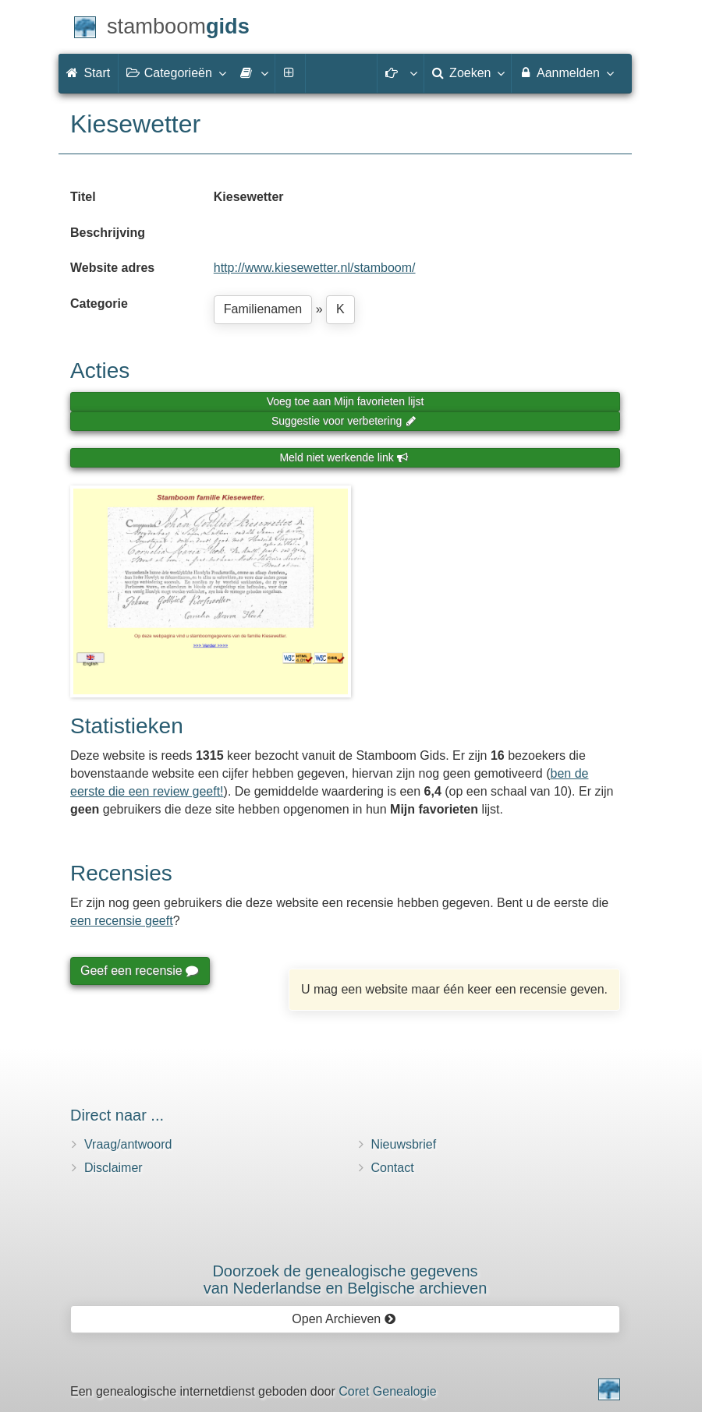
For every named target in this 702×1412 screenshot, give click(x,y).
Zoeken (468, 72)
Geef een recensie (138, 970)
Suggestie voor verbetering (344, 421)
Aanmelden (565, 72)
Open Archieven (343, 1319)
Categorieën (175, 72)
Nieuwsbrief (404, 1144)
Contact (392, 1167)
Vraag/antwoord (128, 1144)
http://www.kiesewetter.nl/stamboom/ (315, 267)
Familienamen (263, 309)
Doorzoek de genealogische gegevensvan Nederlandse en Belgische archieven (346, 1279)
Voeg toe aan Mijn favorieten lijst (345, 401)
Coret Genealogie (387, 1391)
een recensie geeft (121, 920)
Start (88, 72)
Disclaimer (113, 1167)
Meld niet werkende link (343, 457)
